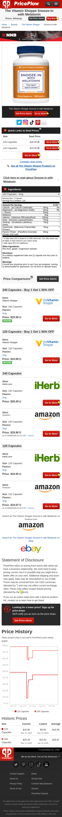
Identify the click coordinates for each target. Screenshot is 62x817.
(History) (17, 18)
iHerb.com (7, 384)
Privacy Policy (16, 783)
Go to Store (41, 113)
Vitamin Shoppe (10, 300)
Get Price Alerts (36, 18)
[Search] (48, 4)
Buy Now (52, 18)
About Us (14, 779)
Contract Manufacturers (41, 783)
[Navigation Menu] (56, 4)
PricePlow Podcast (39, 793)
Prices (8, 18)
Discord (34, 788)
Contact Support (17, 774)
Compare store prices (31, 161)
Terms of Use (15, 788)
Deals (34, 774)
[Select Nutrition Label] (31, 194)
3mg (4, 313)
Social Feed (36, 779)
